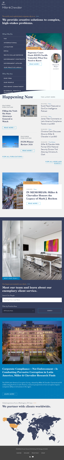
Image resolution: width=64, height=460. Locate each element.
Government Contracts (14, 59)
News (49, 104)
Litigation (8, 47)
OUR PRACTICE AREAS (12, 67)
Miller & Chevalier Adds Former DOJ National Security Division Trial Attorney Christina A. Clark (50, 149)
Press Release (52, 142)
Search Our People (8, 295)
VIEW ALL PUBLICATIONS (12, 156)
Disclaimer (26, 453)
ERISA (6, 51)
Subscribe (19, 453)
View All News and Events (53, 162)
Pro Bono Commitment (14, 87)
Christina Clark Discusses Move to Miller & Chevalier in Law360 (51, 134)
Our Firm (8, 78)
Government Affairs (13, 63)
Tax (5, 39)
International (10, 43)
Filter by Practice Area (9, 306)
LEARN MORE (9, 394)
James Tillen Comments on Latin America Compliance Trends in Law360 (51, 121)
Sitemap (43, 453)
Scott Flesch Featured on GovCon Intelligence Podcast (51, 108)
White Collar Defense (13, 55)
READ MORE (34, 64)
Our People (9, 82)
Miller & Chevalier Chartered (24, 449)
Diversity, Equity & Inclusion (12, 91)
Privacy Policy (35, 453)
